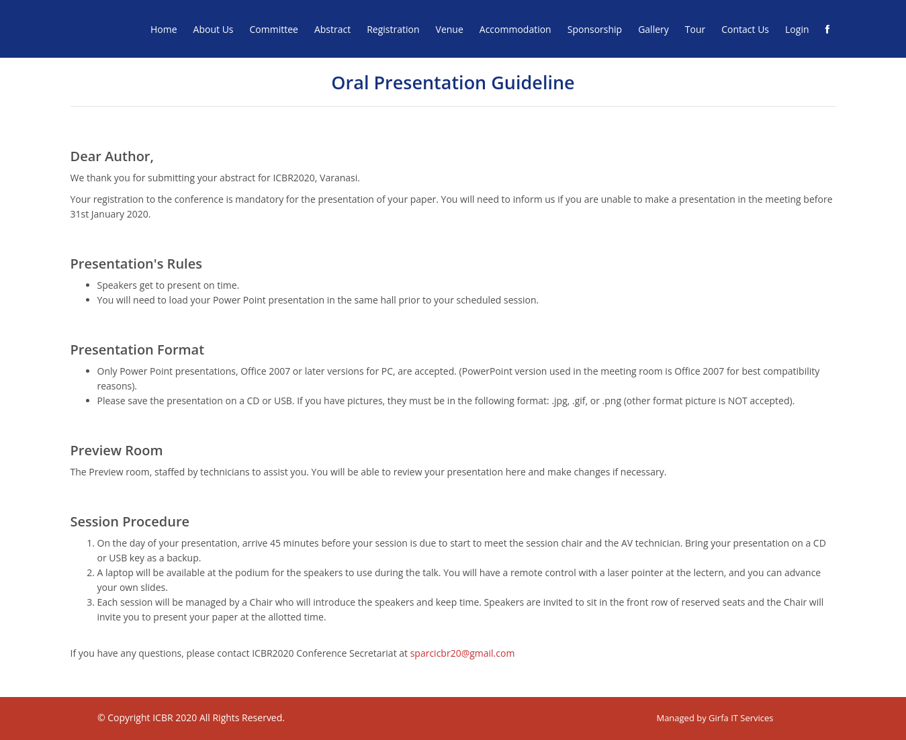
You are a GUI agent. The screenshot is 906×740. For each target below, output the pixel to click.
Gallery (653, 29)
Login (797, 29)
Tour (695, 29)
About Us (213, 29)
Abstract (332, 29)
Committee (274, 29)
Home (163, 29)
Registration (393, 29)
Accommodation (515, 29)
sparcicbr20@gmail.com (462, 653)
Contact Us (745, 29)
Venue (449, 29)
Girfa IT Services (740, 718)
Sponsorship (595, 29)
